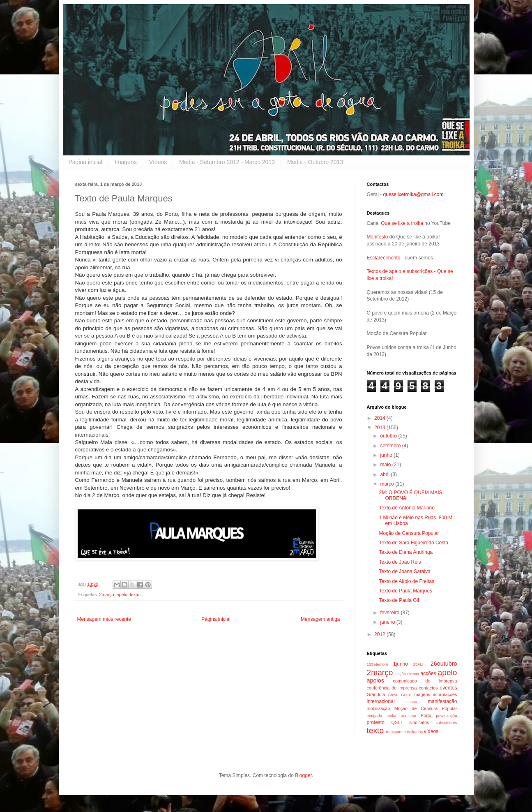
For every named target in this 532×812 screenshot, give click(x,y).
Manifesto (377, 237)
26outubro (444, 663)
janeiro (388, 622)
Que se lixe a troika (402, 223)
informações (445, 694)
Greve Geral (399, 694)
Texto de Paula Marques (405, 591)
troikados (415, 731)
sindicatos (419, 722)
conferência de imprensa (392, 687)
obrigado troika (381, 715)
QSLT (397, 722)
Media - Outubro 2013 (315, 162)
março (387, 484)
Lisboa (411, 701)
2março (106, 594)
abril (385, 474)
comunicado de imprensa (425, 680)
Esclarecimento (384, 258)
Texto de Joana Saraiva (404, 571)
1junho (400, 664)
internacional (381, 701)
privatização (446, 715)
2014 (380, 418)
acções (428, 673)
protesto (376, 722)
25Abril (419, 664)
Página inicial (86, 162)
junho (387, 455)
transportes (395, 731)
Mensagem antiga (320, 619)
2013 (380, 427)
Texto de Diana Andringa (406, 552)
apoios (375, 680)
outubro (389, 436)
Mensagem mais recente (104, 619)
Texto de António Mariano (406, 508)
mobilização (378, 708)
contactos (428, 687)
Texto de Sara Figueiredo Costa (413, 543)
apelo (122, 594)
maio (386, 464)
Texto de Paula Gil (399, 600)
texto (134, 594)
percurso (408, 715)
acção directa (407, 673)
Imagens (126, 162)
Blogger (303, 775)
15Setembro (377, 664)
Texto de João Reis (400, 562)
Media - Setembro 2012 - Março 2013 (227, 162)
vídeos (431, 731)
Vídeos (158, 162)
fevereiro (390, 612)
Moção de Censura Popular (409, 533)
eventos (448, 688)
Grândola (376, 694)
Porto (426, 715)
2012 (380, 634)
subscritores (446, 722)
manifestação (442, 701)
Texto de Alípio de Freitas (406, 581)
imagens (421, 694)
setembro (391, 446)
